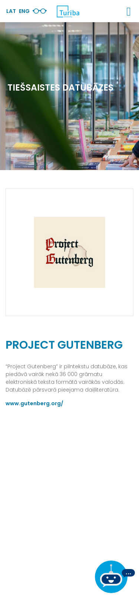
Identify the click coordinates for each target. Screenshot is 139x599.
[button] (128, 11)
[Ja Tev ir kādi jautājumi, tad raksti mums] (115, 576)
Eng (24, 11)
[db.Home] (67, 11)
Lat (11, 11)
